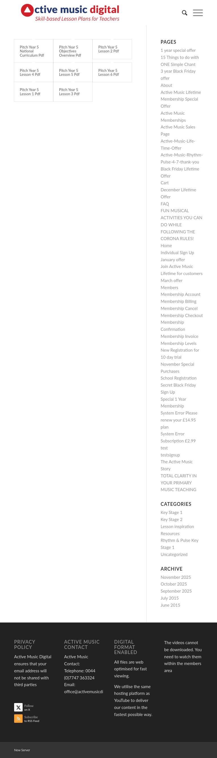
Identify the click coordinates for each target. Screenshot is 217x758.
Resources (170, 533)
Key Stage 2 (172, 519)
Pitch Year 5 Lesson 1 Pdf (30, 91)
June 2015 (170, 605)
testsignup (170, 454)
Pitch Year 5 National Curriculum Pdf (32, 51)
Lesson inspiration (177, 526)
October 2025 (174, 583)
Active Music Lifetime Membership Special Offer (181, 99)
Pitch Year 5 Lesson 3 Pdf (69, 91)
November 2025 (176, 577)
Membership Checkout (182, 315)
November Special (177, 364)
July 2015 (170, 597)
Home (166, 245)
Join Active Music (177, 266)
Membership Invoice (179, 336)
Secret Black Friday (178, 384)
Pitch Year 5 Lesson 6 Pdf (108, 72)
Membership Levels (179, 343)
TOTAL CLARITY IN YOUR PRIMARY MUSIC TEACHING (179, 482)
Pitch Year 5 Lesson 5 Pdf (69, 72)
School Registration (179, 377)
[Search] (181, 12)
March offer (172, 280)
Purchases (170, 371)
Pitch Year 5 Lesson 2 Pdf (108, 49)
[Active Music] (71, 12)
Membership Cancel (179, 308)
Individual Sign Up (177, 252)
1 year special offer (178, 50)
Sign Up (168, 391)
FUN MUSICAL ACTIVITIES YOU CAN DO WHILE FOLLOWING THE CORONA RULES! (182, 224)
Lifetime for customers (182, 273)
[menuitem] (181, 12)
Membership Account (180, 294)
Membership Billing (178, 301)
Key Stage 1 (172, 512)
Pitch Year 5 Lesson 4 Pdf (30, 72)
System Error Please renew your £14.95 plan (179, 419)
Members (169, 287)
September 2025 (176, 590)
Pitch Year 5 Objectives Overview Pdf (70, 51)
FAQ (165, 203)
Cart (165, 182)
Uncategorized (174, 554)
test (164, 447)
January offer (173, 259)
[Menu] (195, 12)
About (166, 85)
